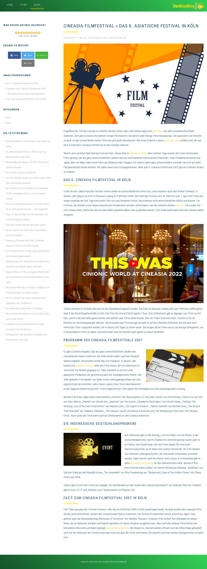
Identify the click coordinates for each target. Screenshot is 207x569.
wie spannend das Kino (118, 528)
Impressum (85, 562)
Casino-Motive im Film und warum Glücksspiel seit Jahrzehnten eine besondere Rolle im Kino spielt (26, 276)
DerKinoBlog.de (120, 562)
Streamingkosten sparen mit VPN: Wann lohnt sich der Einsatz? (26, 164)
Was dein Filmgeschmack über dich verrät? (24, 224)
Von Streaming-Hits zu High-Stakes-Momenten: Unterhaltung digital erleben (26, 253)
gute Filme (157, 131)
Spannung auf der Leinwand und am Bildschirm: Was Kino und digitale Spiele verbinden (26, 263)
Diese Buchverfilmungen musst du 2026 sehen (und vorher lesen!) (26, 315)
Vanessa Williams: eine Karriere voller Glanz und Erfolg (26, 144)
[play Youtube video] (134, 263)
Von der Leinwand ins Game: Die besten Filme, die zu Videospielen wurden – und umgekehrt (26, 206)
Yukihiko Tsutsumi (85, 365)
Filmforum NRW (138, 153)
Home (10, 4)
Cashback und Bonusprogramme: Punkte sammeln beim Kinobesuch (23, 325)
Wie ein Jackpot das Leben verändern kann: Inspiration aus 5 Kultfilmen (24, 299)
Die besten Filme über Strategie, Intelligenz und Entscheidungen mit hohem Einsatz (26, 289)
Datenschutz (93, 562)
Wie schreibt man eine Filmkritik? (19, 172)
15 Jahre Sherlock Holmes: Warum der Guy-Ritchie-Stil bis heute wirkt (25, 154)
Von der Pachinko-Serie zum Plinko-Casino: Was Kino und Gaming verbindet (27, 180)
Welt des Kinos (172, 140)
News (37, 4)
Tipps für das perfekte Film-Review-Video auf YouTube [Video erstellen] (25, 216)
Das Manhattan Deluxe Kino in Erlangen (22, 307)
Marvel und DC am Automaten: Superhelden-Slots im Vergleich (25, 232)
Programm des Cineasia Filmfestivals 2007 (26, 88)
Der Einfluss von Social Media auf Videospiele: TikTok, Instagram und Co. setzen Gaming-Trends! (26, 193)
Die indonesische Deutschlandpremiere (26, 93)
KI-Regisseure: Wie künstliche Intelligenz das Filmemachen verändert (25, 336)
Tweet (28, 55)
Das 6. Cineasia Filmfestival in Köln (22, 83)
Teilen (14, 55)
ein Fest (180, 205)
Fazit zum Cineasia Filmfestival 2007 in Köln (26, 99)
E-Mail (28, 63)
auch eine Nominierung (141, 463)
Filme (23, 4)
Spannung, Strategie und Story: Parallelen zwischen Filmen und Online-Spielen (23, 242)
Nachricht (42, 55)
